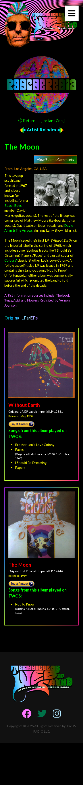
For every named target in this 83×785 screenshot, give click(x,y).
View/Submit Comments (55, 159)
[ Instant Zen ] (53, 120)
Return (26, 120)
